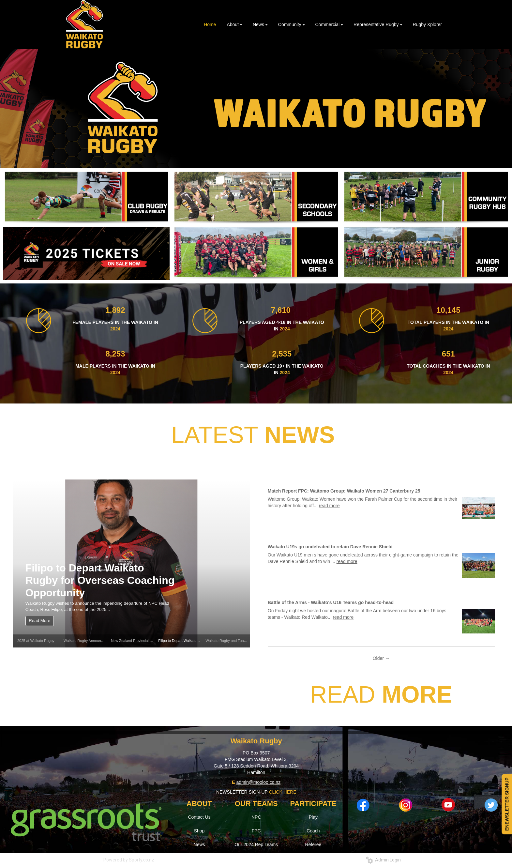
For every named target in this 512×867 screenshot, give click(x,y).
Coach (313, 830)
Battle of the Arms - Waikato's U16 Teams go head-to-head (331, 602)
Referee (313, 844)
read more (329, 505)
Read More (39, 620)
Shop (199, 830)
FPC (256, 830)
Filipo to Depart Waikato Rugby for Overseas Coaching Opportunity (99, 580)
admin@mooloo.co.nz (258, 782)
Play (313, 817)
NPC (256, 817)
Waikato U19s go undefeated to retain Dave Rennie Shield (330, 546)
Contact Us (199, 817)
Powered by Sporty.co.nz (128, 859)
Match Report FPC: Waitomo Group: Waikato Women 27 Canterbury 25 (344, 491)
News (199, 844)
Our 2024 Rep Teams (256, 844)
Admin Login (383, 859)
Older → (381, 658)
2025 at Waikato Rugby (35, 641)
